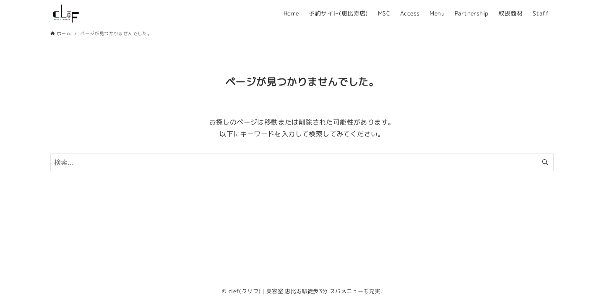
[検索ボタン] (545, 162)
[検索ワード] (302, 162)
